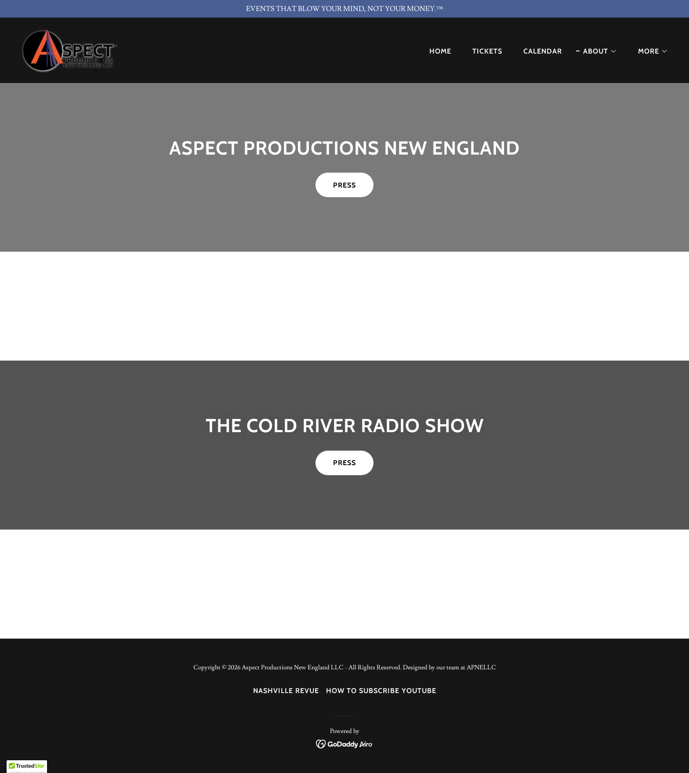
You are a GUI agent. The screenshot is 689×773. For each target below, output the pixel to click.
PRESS (344, 185)
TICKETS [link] (487, 51)
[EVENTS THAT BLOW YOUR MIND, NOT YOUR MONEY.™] (344, 9)
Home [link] (440, 51)
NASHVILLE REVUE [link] (286, 690)
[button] (596, 51)
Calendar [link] (542, 51)
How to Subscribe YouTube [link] (381, 690)
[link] (70, 48)
